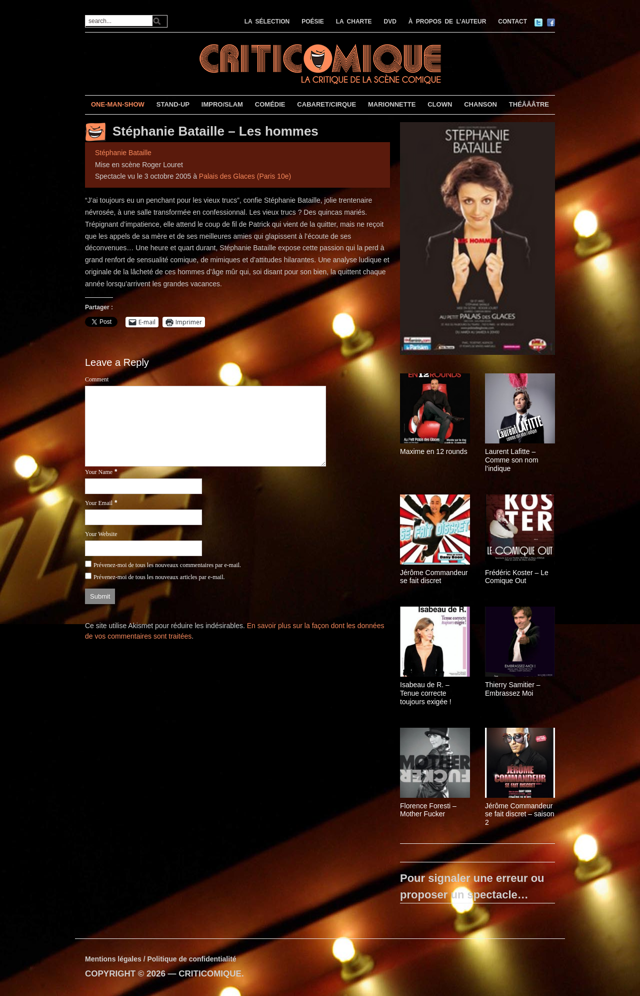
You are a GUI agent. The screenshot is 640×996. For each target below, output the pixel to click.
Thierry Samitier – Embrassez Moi (512, 689)
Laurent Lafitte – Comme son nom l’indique (511, 459)
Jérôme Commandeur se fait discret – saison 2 (519, 814)
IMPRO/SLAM (222, 104)
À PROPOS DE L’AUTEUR (447, 21)
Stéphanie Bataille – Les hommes (215, 131)
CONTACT (512, 21)
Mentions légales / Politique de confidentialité (160, 959)
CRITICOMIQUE (210, 973)
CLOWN (440, 104)
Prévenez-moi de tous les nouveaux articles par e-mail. (159, 577)
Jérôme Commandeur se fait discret (434, 577)
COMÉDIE (270, 104)
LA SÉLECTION (267, 21)
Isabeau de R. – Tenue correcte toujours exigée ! (426, 693)
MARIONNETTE (392, 104)
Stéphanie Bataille (123, 153)
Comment (96, 379)
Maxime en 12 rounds (434, 451)
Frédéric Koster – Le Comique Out (516, 577)
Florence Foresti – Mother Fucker (428, 810)
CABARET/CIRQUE (326, 104)
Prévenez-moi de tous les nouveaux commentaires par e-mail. (167, 565)
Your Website (101, 534)
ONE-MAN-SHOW (117, 104)
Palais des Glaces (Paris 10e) (245, 176)
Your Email (98, 503)
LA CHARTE (354, 21)
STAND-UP (173, 104)
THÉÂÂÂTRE (529, 104)
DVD (390, 21)
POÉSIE (313, 21)
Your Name (98, 471)
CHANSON (480, 104)
